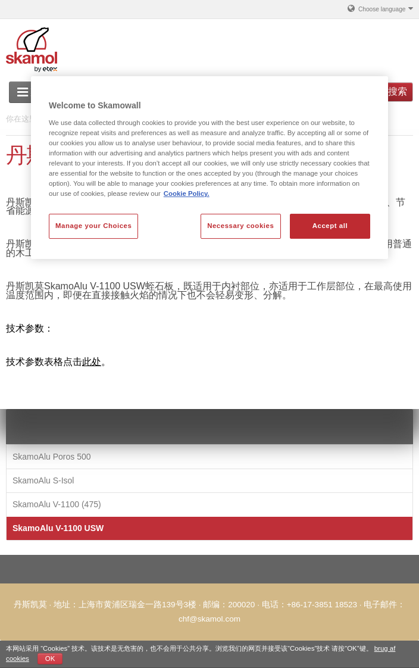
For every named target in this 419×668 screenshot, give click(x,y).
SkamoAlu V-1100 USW (58, 528)
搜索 (397, 91)
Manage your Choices (93, 225)
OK (50, 658)
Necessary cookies (240, 225)
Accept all (330, 225)
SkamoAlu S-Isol (43, 480)
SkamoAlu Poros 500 (51, 456)
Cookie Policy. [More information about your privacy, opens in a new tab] (187, 193)
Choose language (379, 8)
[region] (209, 167)
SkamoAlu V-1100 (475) (56, 504)
